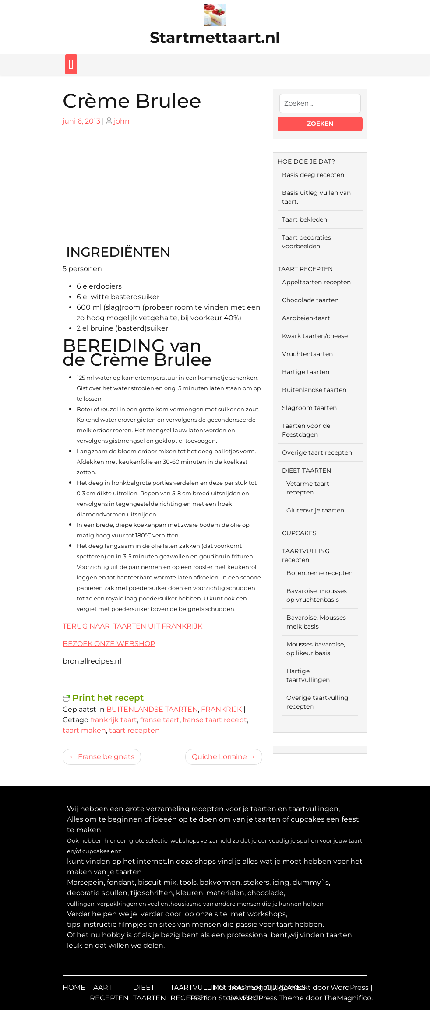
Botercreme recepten (319, 573)
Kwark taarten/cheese (315, 336)
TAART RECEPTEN (305, 269)
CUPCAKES (299, 533)
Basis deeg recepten (313, 175)
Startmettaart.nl (215, 37)
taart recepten (134, 730)
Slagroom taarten (309, 408)
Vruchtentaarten (307, 354)
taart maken (84, 730)
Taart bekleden (304, 219)
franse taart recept (215, 720)
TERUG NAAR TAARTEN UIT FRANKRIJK (132, 626)
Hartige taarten (305, 372)
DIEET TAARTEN (306, 470)
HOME (74, 987)
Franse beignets (106, 756)
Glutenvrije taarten (315, 510)
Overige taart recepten (317, 452)
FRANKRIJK (221, 709)
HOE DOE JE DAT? (306, 162)
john (122, 121)
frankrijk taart (114, 720)
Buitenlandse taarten (314, 390)
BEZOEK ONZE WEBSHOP (109, 643)
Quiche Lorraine (219, 756)
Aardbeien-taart (306, 318)
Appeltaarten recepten (316, 282)
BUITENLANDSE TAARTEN (152, 709)
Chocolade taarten (310, 300)
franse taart (160, 720)
